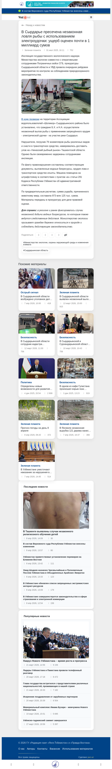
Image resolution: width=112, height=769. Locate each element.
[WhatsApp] (58, 235)
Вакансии (55, 749)
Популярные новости (37, 616)
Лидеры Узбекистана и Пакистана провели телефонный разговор (52, 671)
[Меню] (91, 17)
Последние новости (36, 486)
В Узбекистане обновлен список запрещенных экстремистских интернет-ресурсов (56, 584)
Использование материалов (77, 749)
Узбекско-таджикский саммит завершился (45, 720)
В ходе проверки (30, 119)
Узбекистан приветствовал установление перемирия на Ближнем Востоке (52, 558)
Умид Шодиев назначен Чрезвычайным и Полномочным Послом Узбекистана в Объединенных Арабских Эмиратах (54, 571)
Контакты (42, 749)
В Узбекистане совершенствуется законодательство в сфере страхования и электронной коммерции (55, 598)
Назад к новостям (33, 25)
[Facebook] (45, 235)
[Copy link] (65, 235)
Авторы (31, 749)
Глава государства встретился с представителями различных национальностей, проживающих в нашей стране (55, 684)
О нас (21, 749)
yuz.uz (91, 757)
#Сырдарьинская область (35, 250)
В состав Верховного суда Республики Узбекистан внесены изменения (54, 545)
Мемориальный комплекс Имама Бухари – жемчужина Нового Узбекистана (55, 708)
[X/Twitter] (51, 235)
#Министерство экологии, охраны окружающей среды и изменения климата (55, 243)
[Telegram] (38, 235)
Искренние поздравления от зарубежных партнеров (50, 697)
